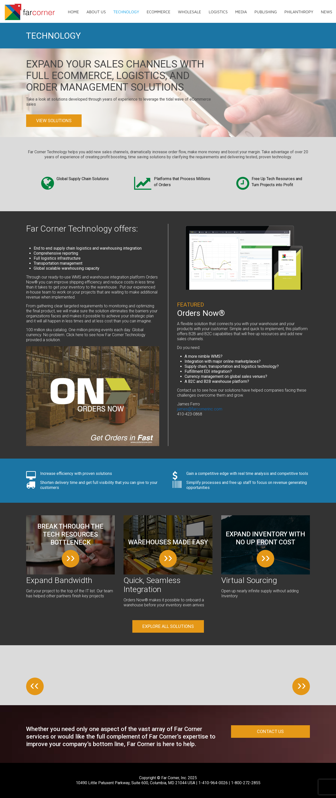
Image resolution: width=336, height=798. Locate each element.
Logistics (218, 12)
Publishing (265, 12)
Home (73, 12)
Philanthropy (298, 12)
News (326, 12)
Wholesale (189, 12)
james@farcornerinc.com (199, 409)
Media (241, 12)
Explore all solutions (168, 626)
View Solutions (54, 120)
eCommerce (159, 12)
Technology (126, 12)
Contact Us (270, 731)
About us (96, 12)
